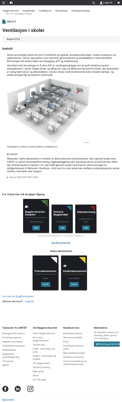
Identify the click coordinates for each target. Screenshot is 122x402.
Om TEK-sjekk (39, 379)
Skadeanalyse (9, 350)
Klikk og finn (38, 371)
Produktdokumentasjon (13, 346)
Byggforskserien (11, 10)
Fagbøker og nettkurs (12, 341)
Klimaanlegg (61, 10)
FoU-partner (8, 361)
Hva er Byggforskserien (44, 333)
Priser (66, 341)
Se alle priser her (61, 242)
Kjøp (36, 228)
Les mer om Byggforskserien (18, 296)
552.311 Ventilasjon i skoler (19, 14)
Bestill (45, 284)
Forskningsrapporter (12, 337)
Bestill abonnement (72, 333)
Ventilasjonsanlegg (80, 10)
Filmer (36, 375)
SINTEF (5, 365)
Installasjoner (45, 10)
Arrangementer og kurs (13, 333)
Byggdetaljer (29, 10)
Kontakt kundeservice (73, 357)
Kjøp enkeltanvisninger (74, 353)
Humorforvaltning (41, 367)
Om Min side (39, 344)
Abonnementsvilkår (72, 337)
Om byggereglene (41, 363)
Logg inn (106, 2)
